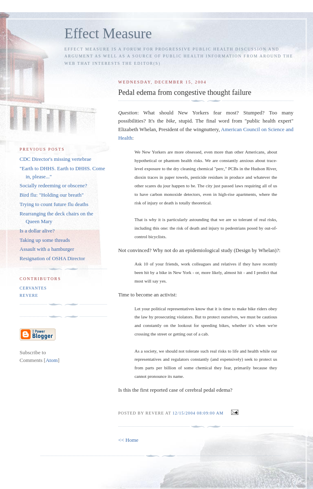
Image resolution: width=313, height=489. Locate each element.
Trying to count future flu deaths (54, 204)
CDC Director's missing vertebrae (55, 159)
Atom (52, 360)
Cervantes (33, 288)
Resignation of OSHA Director (52, 258)
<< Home (128, 440)
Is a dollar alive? (37, 231)
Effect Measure (108, 34)
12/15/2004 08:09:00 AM (198, 413)
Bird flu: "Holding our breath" (52, 195)
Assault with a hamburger (47, 249)
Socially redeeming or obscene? (53, 185)
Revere (29, 295)
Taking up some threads (45, 240)
